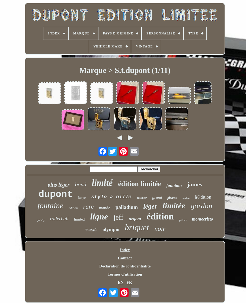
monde (104, 208)
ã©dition (203, 197)
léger (150, 206)
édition (160, 216)
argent (135, 218)
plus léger (59, 185)
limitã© (91, 230)
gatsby (41, 220)
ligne (99, 216)
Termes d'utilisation (125, 274)
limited (79, 219)
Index (125, 250)
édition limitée (139, 184)
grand (157, 197)
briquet (137, 227)
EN (120, 282)
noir (159, 228)
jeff (118, 217)
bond (80, 184)
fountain (174, 185)
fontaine (50, 205)
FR (129, 282)
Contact (125, 258)
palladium (127, 207)
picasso (172, 198)
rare (88, 206)
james (194, 184)
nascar (142, 198)
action (186, 198)
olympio (111, 229)
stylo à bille (111, 197)
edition (73, 208)
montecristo (202, 219)
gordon (201, 206)
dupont (56, 194)
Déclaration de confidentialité (125, 266)
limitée (174, 205)
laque (82, 198)
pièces (183, 220)
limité (102, 183)
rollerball (59, 218)
